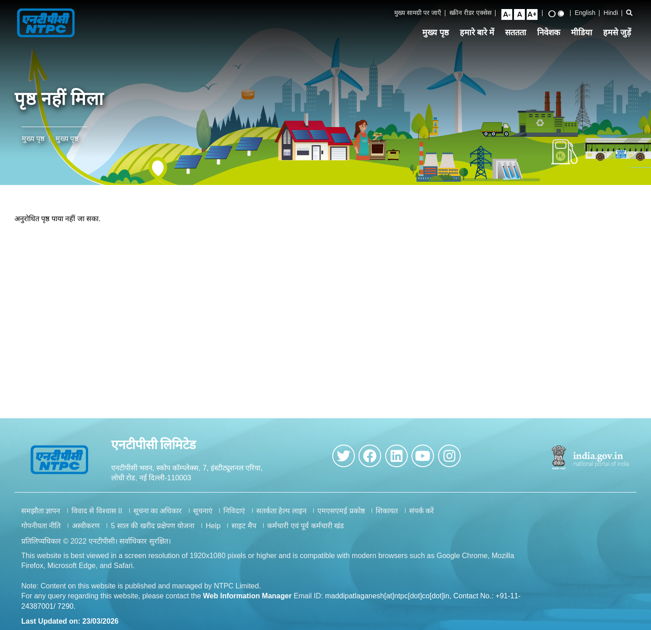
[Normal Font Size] (523, 14)
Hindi (614, 13)
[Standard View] (564, 14)
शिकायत (387, 517)
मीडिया (585, 33)
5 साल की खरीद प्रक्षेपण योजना (152, 532)
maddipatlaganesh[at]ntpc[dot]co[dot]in (387, 602)
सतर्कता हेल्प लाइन (281, 517)
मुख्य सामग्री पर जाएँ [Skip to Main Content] (421, 13)
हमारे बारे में (480, 33)
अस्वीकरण (86, 532)
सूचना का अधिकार (157, 517)
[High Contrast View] (555, 14)
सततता (519, 33)
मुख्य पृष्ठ (439, 33)
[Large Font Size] (535, 14)
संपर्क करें (421, 517)
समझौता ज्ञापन (40, 517)
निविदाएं (234, 517)
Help (213, 532)
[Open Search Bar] (633, 13)
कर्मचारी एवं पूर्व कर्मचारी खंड (305, 532)
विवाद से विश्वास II (96, 517)
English (588, 13)
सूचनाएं (202, 517)
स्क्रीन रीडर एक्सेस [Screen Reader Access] (474, 13)
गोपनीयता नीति (41, 532)
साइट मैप (243, 532)
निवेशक (552, 33)
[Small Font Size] (510, 14)
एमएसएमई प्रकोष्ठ (340, 517)
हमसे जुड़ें (621, 33)
